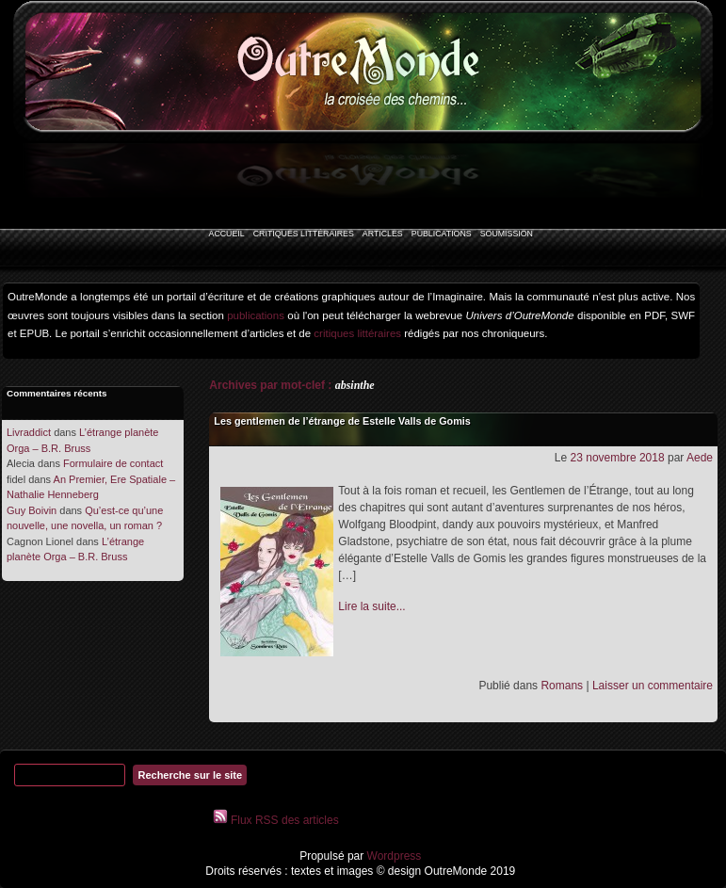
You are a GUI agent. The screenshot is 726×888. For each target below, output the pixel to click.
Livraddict (29, 432)
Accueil (227, 233)
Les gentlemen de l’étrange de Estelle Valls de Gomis (342, 421)
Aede (699, 457)
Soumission (506, 233)
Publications (441, 233)
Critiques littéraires (303, 233)
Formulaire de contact (113, 463)
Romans (561, 685)
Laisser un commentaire (652, 685)
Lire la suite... (371, 606)
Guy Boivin (31, 510)
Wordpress (392, 856)
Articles (383, 233)
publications (255, 315)
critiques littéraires (357, 333)
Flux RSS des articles (283, 820)
